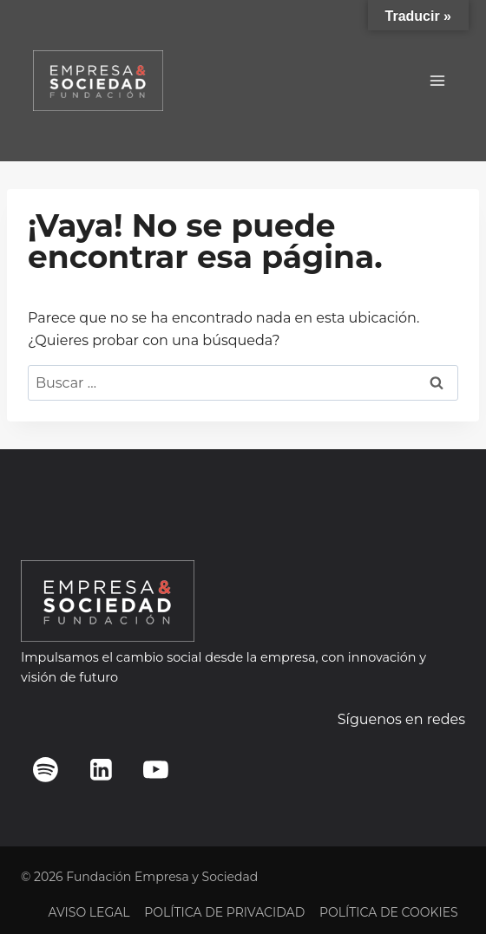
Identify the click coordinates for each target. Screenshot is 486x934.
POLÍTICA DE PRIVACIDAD (224, 912)
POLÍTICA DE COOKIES (388, 912)
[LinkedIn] (101, 769)
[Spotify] (46, 769)
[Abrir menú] (437, 80)
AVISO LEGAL (88, 912)
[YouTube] (156, 769)
